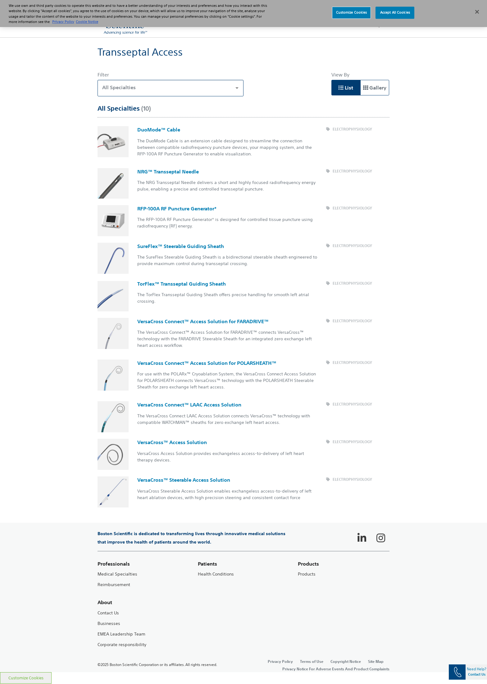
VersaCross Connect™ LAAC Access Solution (189, 405)
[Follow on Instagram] (380, 538)
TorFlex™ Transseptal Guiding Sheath (181, 284)
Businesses (109, 623)
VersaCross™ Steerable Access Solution (183, 480)
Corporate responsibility (122, 644)
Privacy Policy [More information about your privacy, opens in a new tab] (63, 17)
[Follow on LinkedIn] (362, 538)
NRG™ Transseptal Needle (168, 171)
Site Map (376, 661)
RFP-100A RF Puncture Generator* (176, 208)
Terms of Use (311, 661)
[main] (243, 354)
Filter (103, 74)
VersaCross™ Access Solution (172, 442)
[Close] (477, 8)
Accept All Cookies (395, 8)
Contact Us (108, 613)
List (346, 88)
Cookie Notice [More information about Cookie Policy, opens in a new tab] (87, 17)
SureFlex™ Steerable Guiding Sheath (180, 246)
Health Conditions (216, 574)
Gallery (374, 88)
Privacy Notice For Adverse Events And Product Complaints (335, 668)
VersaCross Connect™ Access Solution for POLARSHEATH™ (206, 363)
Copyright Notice (345, 661)
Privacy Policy (280, 661)
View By (340, 74)
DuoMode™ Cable (158, 129)
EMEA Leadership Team (121, 634)
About (105, 602)
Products (307, 574)
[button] (377, 24)
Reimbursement (114, 584)
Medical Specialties (117, 574)
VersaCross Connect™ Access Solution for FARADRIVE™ (203, 321)
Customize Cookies (25, 678)
